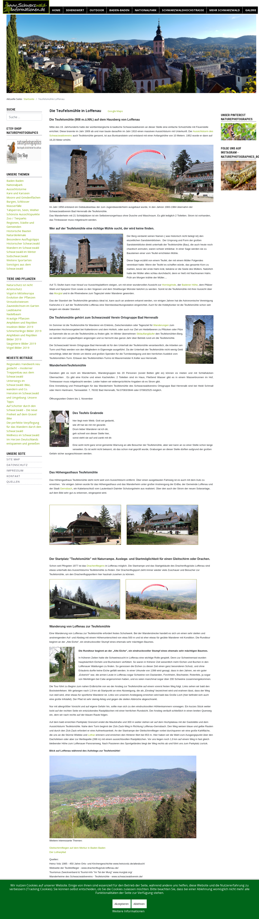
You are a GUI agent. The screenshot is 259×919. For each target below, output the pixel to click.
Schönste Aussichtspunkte (23, 214)
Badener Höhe (190, 284)
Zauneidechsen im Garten (23, 306)
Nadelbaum (14, 314)
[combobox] (24, 117)
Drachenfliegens (95, 565)
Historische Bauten (19, 231)
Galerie (250, 10)
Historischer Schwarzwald (23, 243)
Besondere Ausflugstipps (23, 239)
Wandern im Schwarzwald (23, 248)
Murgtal (58, 293)
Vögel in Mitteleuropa (20, 293)
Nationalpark (146, 10)
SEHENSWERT (75, 10)
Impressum (15, 470)
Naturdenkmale (16, 235)
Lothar (91, 734)
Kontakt (13, 476)
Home (56, 10)
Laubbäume (14, 310)
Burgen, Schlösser (18, 201)
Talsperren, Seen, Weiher (23, 210)
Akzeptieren (122, 904)
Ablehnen (139, 904)
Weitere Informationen (128, 911)
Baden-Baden (119, 10)
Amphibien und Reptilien (22, 322)
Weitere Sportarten (19, 260)
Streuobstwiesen (17, 301)
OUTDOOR (97, 10)
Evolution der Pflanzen (21, 297)
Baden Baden (15, 181)
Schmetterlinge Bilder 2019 (24, 331)
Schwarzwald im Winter (21, 252)
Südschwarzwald (17, 256)
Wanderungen (161, 325)
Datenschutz (17, 465)
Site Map (13, 459)
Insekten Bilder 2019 (20, 327)
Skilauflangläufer (145, 333)
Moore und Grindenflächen (23, 197)
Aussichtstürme (16, 189)
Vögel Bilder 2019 (18, 347)
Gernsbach (66, 488)
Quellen (13, 481)
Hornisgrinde (169, 284)
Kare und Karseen (18, 193)
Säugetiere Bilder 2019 (21, 343)
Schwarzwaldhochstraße (183, 10)
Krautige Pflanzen (18, 318)
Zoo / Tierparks (16, 218)
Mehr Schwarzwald (224, 10)
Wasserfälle (14, 206)
